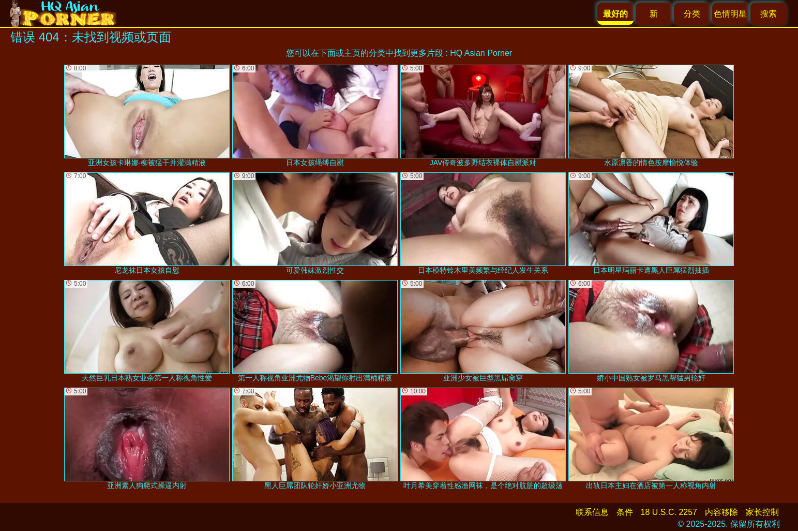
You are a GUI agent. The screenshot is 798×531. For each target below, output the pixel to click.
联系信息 (592, 512)
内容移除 (721, 512)
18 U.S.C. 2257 (669, 512)
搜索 (768, 13)
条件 (624, 512)
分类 (692, 13)
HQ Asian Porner (481, 53)
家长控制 (762, 512)
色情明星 (730, 13)
